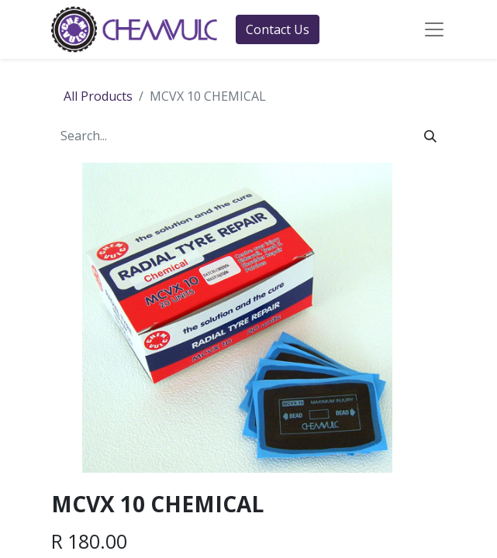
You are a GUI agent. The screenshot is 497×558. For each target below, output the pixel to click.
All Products (98, 96)
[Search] (430, 135)
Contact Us (277, 29)
